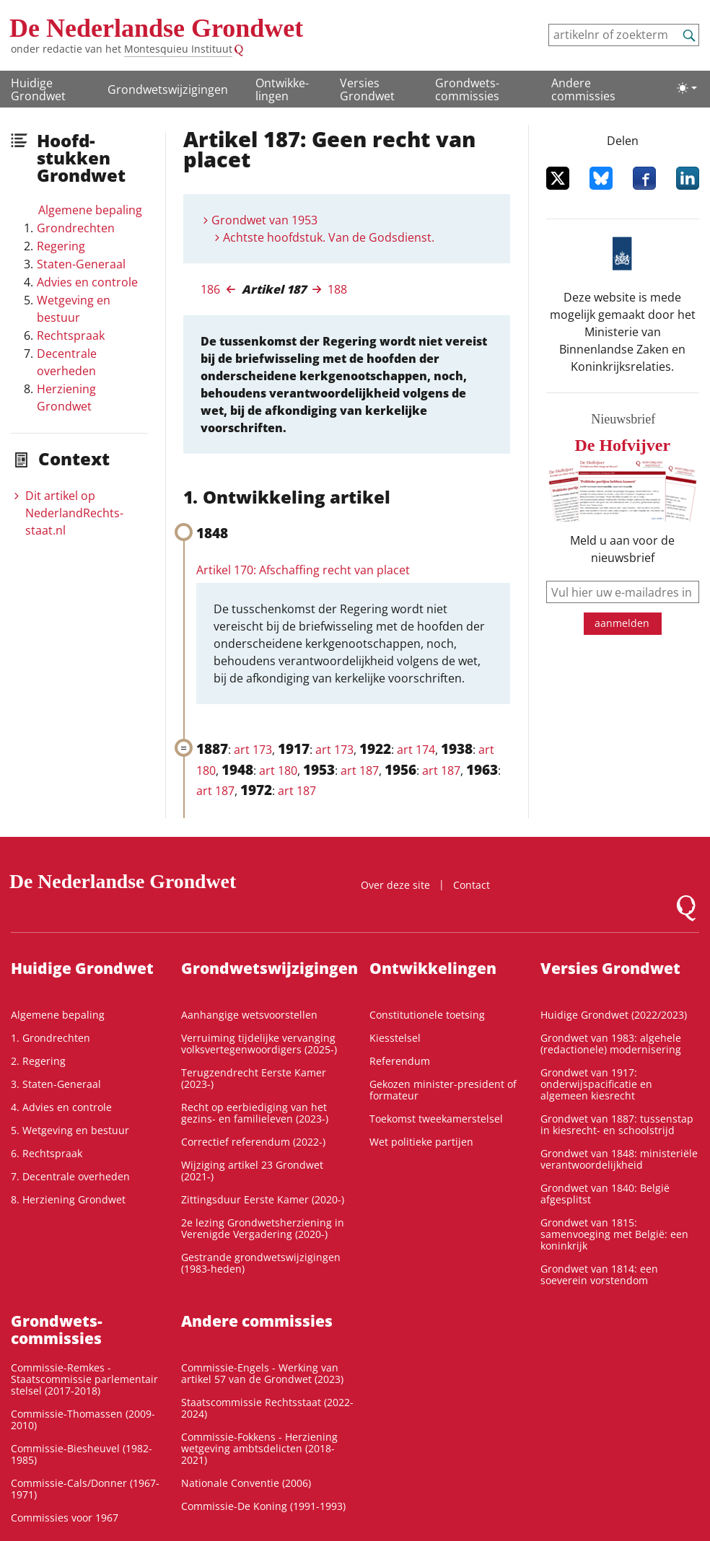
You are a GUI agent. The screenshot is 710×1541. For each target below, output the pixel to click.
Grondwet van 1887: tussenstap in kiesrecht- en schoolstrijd (616, 1124)
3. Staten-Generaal (56, 1084)
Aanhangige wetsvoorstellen (249, 1015)
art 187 (360, 770)
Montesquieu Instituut (178, 49)
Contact (471, 885)
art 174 (416, 750)
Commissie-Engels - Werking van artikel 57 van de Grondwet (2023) (262, 1373)
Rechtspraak (71, 335)
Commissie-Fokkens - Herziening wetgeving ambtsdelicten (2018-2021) (259, 1448)
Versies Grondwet (367, 89)
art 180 (278, 770)
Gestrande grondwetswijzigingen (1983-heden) (261, 1263)
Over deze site (395, 885)
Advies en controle (87, 282)
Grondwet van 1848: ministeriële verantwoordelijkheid (619, 1159)
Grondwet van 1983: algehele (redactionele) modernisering (610, 1043)
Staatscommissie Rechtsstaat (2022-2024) (267, 1408)
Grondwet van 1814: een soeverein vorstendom (599, 1274)
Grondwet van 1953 (264, 220)
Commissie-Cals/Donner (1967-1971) (85, 1488)
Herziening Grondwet (66, 397)
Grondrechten (76, 228)
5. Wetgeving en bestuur (70, 1130)
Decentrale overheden (67, 362)
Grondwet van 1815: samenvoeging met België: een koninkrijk (614, 1234)
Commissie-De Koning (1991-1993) (263, 1506)
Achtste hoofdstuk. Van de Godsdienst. (328, 237)
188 (337, 289)
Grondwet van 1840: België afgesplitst (605, 1193)
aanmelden (622, 623)
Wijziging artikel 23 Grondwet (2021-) (252, 1170)
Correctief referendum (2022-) (253, 1142)
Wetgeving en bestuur (73, 308)
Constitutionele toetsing (427, 1015)
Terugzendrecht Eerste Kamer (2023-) (253, 1078)
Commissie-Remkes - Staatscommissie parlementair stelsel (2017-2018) (84, 1379)
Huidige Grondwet (38, 89)
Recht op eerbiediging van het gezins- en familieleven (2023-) (254, 1112)
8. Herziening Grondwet (68, 1199)
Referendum (399, 1061)
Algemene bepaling (90, 210)
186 (210, 289)
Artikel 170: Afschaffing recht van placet (303, 570)
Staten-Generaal (81, 264)
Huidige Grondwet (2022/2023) (613, 1015)
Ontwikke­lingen (282, 89)
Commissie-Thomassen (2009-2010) (83, 1419)
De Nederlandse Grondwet (156, 28)
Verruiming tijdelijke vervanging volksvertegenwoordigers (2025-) (259, 1043)
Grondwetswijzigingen (168, 89)
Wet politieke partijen (421, 1142)
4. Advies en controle (61, 1107)
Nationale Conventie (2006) (246, 1483)
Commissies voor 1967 (64, 1517)
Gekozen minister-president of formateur (443, 1089)
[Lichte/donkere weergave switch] (687, 88)
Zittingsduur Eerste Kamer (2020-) (262, 1199)
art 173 (253, 750)
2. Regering (38, 1061)
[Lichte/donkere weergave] (687, 88)
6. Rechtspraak (46, 1153)
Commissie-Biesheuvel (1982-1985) (81, 1454)
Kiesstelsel (395, 1038)
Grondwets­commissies (467, 89)
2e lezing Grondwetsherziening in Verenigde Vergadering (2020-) (262, 1228)
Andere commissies (583, 89)
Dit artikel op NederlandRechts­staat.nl (74, 513)
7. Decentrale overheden (70, 1176)
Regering (61, 246)
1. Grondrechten (50, 1038)
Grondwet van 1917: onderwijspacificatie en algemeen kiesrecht (596, 1084)
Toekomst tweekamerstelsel (436, 1118)
